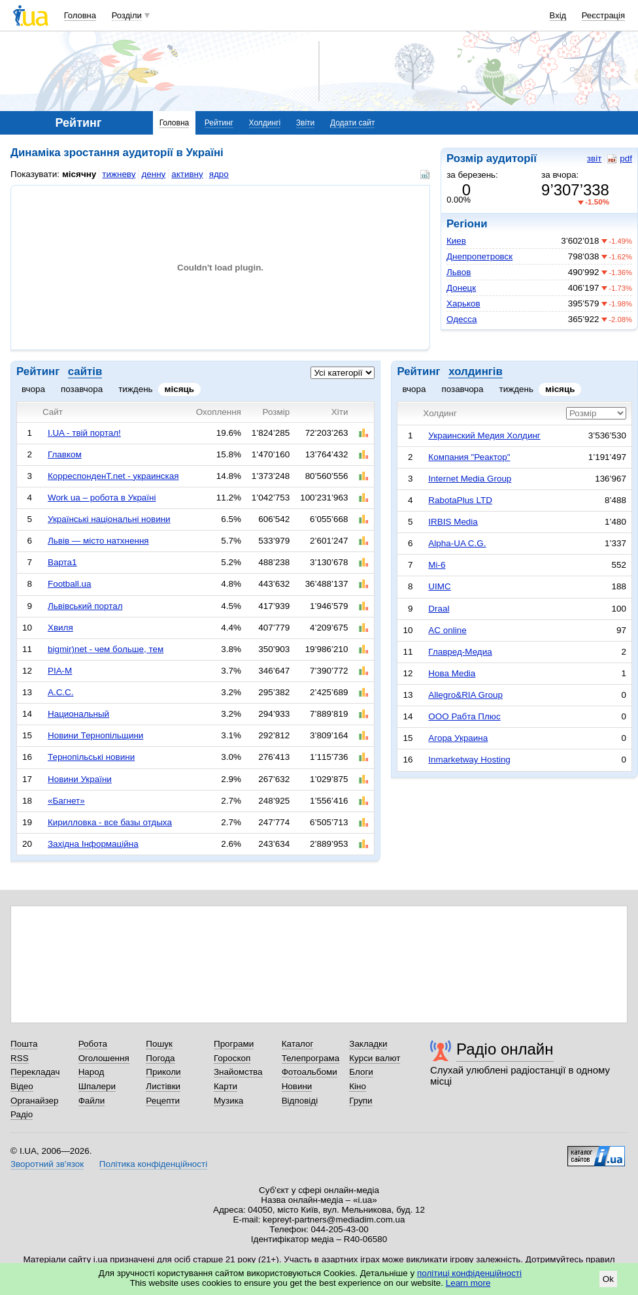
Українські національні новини (109, 519)
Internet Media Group (469, 479)
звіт (594, 158)
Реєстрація (603, 15)
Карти (225, 1086)
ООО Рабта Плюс (464, 716)
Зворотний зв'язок (47, 1164)
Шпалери (97, 1086)
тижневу (118, 174)
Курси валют (374, 1058)
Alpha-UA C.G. (457, 543)
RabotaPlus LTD (460, 500)
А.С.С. (61, 692)
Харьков (463, 303)
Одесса (461, 319)
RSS (19, 1058)
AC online (447, 630)
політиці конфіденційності (469, 1273)
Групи (360, 1101)
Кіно (357, 1086)
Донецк (461, 288)
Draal (438, 609)
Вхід (558, 15)
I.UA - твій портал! (84, 433)
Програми (234, 1044)
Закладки (368, 1044)
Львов (458, 272)
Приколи (163, 1072)
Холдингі (265, 122)
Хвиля (60, 627)
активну (187, 174)
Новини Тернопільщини (95, 735)
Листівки (163, 1086)
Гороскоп (232, 1058)
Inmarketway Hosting (469, 759)
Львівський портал (85, 606)
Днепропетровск (479, 256)
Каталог (298, 1044)
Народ (91, 1072)
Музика (228, 1101)
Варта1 (62, 562)
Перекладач (34, 1072)
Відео (21, 1086)
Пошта (23, 1044)
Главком (65, 454)
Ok (608, 1279)
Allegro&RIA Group (465, 695)
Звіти (305, 122)
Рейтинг (219, 122)
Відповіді (300, 1101)
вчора (33, 389)
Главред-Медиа (460, 652)
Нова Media (451, 673)
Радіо (21, 1114)
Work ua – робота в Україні (102, 497)
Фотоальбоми (309, 1072)
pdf (619, 159)
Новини (297, 1086)
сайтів (85, 371)
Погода (160, 1058)
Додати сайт (352, 122)
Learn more (468, 1283)
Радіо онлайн (505, 1049)
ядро (219, 174)
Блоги (361, 1072)
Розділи (127, 15)
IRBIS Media (452, 522)
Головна (80, 15)
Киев (456, 241)
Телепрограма (311, 1058)
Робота (92, 1044)
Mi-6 (436, 565)
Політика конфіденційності (153, 1164)
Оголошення (103, 1058)
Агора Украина (458, 738)
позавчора (82, 389)
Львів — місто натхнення (98, 541)
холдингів (475, 371)
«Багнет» (66, 801)
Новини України (80, 779)
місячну (79, 174)
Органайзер (34, 1101)
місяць (180, 389)
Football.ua (70, 584)
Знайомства (238, 1072)
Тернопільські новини (91, 757)
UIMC (439, 586)
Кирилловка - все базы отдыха (110, 822)
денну (153, 174)
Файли (91, 1101)
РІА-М (60, 671)
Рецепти (163, 1101)
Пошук (159, 1044)
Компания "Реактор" (469, 457)
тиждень (135, 389)
